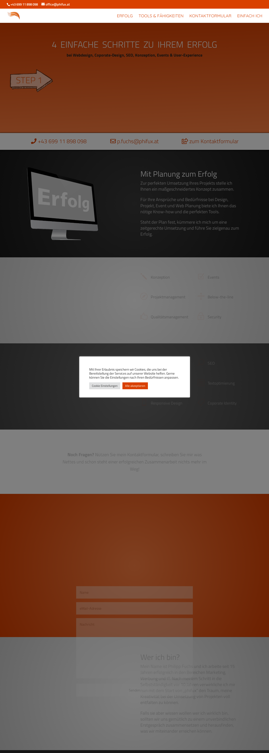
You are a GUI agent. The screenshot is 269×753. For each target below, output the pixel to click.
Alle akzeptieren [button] (135, 385)
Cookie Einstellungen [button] (105, 385)
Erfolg (125, 16)
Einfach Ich (249, 16)
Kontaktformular (210, 16)
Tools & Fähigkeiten (161, 16)
